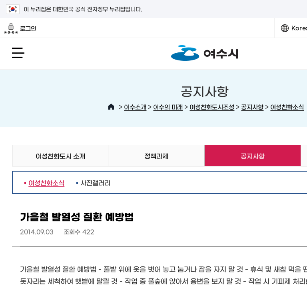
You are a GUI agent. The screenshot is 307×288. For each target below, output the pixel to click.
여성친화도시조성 (211, 107)
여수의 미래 (168, 107)
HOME (111, 107)
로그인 (20, 28)
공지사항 (252, 107)
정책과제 (156, 155)
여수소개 (135, 107)
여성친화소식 (287, 107)
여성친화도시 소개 (60, 155)
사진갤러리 (95, 182)
